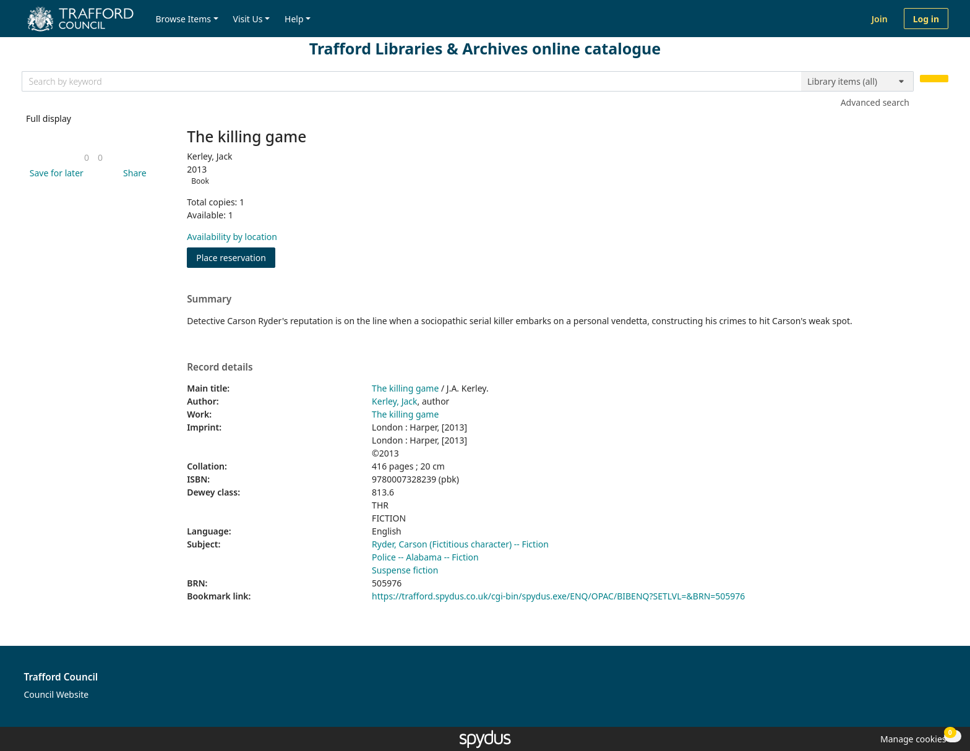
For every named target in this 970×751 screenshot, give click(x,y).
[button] (54, 172)
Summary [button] (209, 299)
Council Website (56, 694)
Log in (926, 19)
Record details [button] (219, 367)
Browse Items (183, 19)
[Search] (934, 79)
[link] (86, 157)
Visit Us (248, 19)
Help (294, 19)
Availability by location (232, 236)
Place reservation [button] (235, 257)
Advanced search (875, 102)
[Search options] (857, 81)
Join (880, 19)
